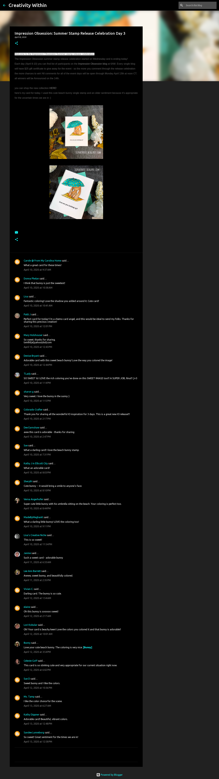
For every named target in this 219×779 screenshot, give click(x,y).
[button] (16, 43)
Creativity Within (28, 5)
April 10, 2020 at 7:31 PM (37, 454)
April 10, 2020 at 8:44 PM (37, 508)
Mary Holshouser (33, 335)
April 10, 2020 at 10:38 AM (38, 287)
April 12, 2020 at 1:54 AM (37, 598)
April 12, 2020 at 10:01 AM (38, 634)
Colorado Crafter (33, 409)
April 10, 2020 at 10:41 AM (38, 305)
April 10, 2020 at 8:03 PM (37, 472)
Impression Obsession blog (92, 63)
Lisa (26, 296)
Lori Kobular (30, 624)
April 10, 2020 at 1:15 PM (37, 400)
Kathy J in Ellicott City (36, 463)
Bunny (27, 642)
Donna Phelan (31, 278)
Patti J (27, 314)
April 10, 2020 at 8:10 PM (37, 490)
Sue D (27, 678)
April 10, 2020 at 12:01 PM (38, 326)
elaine (27, 607)
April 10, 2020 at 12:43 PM (38, 347)
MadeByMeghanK (33, 517)
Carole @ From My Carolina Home (42, 260)
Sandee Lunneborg (34, 732)
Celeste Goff (30, 660)
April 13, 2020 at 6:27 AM (37, 705)
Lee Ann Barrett (32, 571)
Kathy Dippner (31, 714)
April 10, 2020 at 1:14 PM (37, 382)
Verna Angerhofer (33, 499)
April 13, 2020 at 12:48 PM (38, 723)
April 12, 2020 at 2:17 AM (37, 616)
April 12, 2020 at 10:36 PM (38, 687)
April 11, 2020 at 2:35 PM (37, 580)
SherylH (28, 481)
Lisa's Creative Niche (35, 535)
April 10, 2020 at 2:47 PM (37, 436)
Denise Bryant (31, 355)
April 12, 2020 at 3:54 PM (37, 652)
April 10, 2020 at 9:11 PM (37, 526)
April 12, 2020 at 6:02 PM (37, 669)
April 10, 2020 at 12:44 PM (38, 365)
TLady (27, 373)
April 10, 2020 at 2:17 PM (37, 418)
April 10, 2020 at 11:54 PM (38, 544)
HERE (52, 88)
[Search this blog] (201, 5)
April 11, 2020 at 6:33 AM (37, 562)
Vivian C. (28, 589)
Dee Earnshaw (31, 427)
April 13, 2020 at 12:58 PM (38, 741)
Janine (27, 553)
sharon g (28, 391)
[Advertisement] (158, 131)
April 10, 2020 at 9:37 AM (37, 269)
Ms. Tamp (29, 696)
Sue (26, 445)
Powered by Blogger (109, 774)
